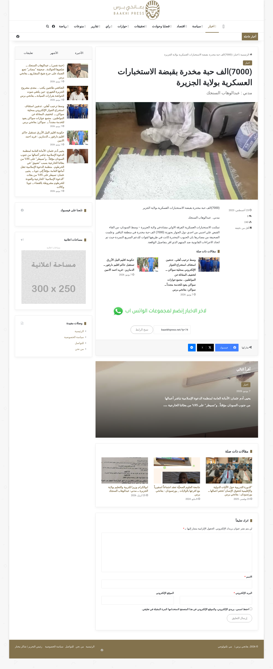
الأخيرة (79, 53)
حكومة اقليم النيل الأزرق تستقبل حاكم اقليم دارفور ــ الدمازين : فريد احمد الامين (119, 264)
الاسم (248, 576)
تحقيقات (140, 26)
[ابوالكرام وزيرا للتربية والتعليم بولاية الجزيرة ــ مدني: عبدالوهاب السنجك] (124, 470)
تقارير (95, 26)
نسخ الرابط (142, 329)
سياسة (197, 26)
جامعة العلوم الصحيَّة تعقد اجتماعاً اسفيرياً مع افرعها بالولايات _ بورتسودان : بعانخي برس (177, 491)
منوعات (80, 26)
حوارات (123, 26)
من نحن (79, 360)
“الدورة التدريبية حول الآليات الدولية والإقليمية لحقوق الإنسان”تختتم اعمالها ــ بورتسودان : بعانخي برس (230, 491)
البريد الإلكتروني (243, 593)
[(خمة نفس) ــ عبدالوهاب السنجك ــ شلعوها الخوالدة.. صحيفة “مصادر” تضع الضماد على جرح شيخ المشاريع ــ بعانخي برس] (75, 72)
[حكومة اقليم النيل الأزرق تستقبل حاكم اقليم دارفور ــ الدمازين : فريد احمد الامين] (147, 264)
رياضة (64, 26)
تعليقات (28, 53)
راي (108, 26)
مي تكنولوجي (225, 646)
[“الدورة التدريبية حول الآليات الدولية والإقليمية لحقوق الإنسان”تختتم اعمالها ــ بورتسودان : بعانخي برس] (229, 470)
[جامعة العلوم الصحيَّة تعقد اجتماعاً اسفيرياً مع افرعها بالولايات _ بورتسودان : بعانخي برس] (177, 470)
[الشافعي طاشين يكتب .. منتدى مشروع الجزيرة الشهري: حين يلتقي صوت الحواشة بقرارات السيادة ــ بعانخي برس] (75, 95)
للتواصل (79, 354)
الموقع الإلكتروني (165, 593)
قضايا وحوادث (162, 26)
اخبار (212, 26)
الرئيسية (246, 54)
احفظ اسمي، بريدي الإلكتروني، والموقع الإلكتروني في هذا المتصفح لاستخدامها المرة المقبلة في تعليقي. (195, 609)
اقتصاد (182, 26)
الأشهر (54, 53)
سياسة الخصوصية (74, 348)
